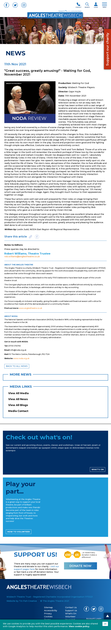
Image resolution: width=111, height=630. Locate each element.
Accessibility (50, 610)
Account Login (93, 618)
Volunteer (70, 616)
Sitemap (48, 607)
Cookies (48, 616)
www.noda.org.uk (21, 358)
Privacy (48, 613)
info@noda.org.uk (18, 350)
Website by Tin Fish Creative (22, 601)
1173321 (102, 268)
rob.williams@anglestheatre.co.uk (22, 256)
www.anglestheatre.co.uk (30, 308)
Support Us (71, 610)
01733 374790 (14, 346)
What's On (70, 613)
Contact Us (71, 607)
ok (105, 623)
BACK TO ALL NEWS (17, 366)
